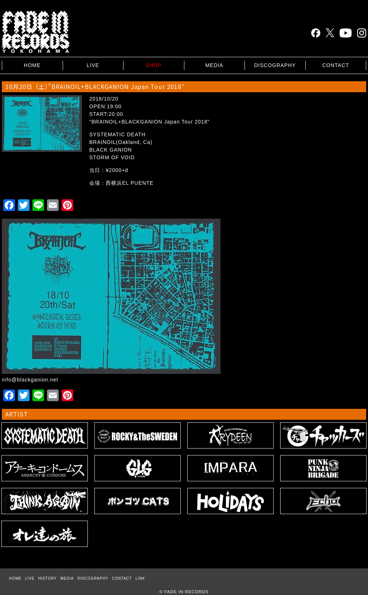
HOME (32, 65)
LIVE (93, 65)
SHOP (154, 65)
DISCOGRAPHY (274, 65)
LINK (140, 578)
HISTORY (47, 578)
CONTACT (335, 65)
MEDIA (214, 65)
